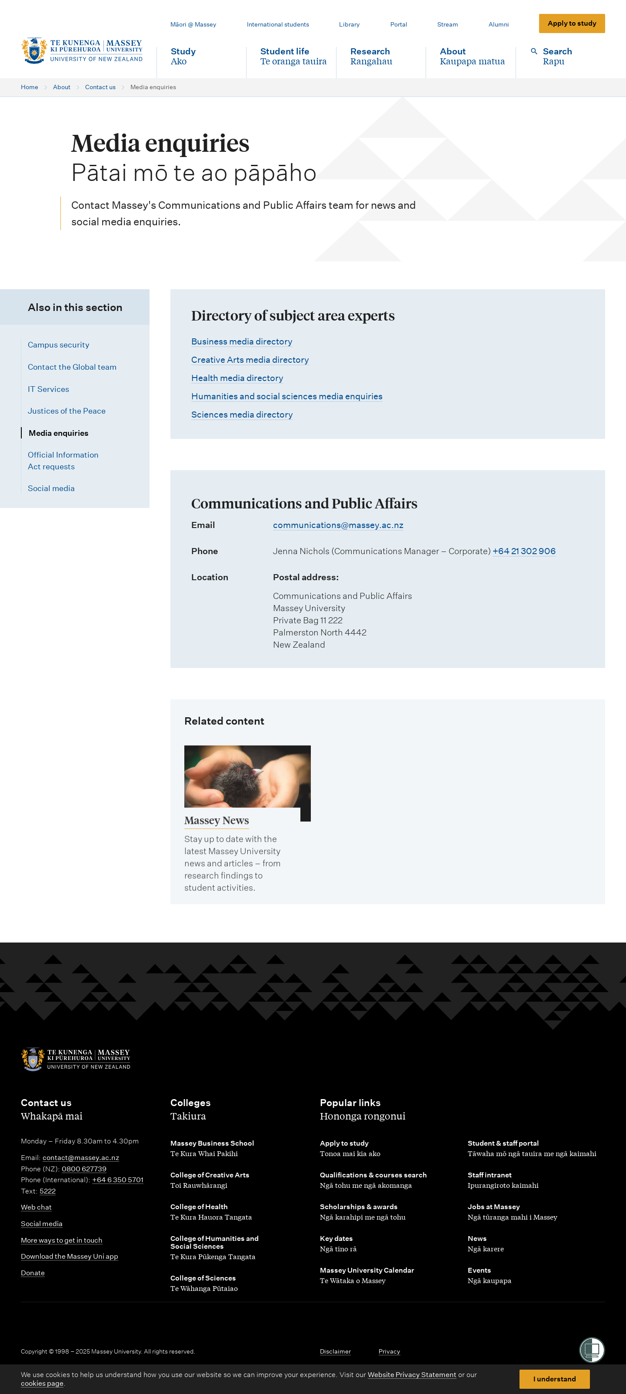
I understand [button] (554, 1379)
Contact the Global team (72, 366)
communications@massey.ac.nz (338, 525)
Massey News (216, 828)
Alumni (499, 24)
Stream (447, 24)
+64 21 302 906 (524, 551)
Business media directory (242, 341)
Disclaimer (335, 1351)
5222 (48, 1191)
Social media (51, 488)
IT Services (48, 389)
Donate (33, 1273)
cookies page (42, 1383)
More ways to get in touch (62, 1240)
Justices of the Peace (67, 410)
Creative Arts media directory (250, 359)
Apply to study (572, 23)
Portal (398, 24)
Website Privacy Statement (412, 1375)
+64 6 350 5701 (117, 1180)
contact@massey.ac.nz (81, 1157)
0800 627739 (84, 1169)
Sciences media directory (242, 414)
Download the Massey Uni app (69, 1256)
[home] (82, 50)
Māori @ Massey (193, 24)
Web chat (36, 1207)
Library (349, 24)
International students (278, 24)
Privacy (389, 1351)
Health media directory (237, 378)
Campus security (59, 344)
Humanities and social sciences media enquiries (287, 396)
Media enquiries (59, 433)
